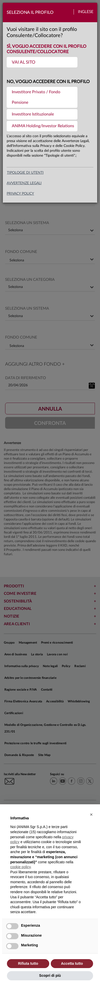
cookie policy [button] (20, 867)
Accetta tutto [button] (72, 963)
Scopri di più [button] (50, 975)
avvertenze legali (24, 183)
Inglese (85, 12)
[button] (91, 814)
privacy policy (20, 193)
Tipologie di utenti (25, 173)
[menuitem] (42, 62)
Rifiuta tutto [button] (28, 963)
